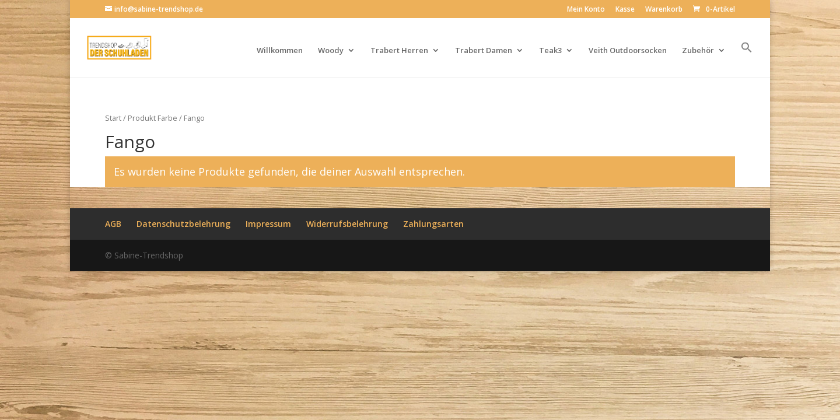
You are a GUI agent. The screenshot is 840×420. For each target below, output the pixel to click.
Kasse (625, 10)
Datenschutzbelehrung (183, 223)
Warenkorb (663, 10)
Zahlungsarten (433, 223)
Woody (331, 50)
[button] (746, 59)
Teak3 (550, 50)
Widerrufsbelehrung (347, 223)
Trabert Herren (399, 50)
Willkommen (280, 50)
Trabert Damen (483, 50)
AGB (113, 223)
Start (113, 118)
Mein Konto (586, 10)
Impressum (268, 223)
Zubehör (698, 50)
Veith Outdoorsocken (628, 50)
